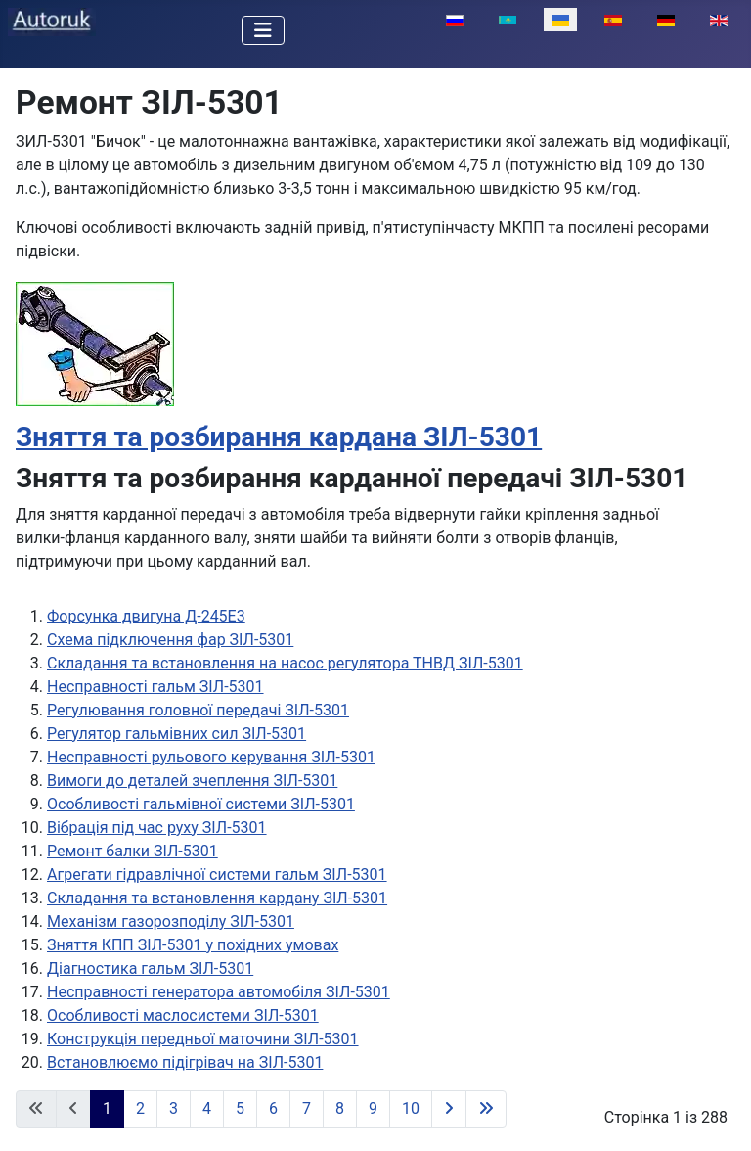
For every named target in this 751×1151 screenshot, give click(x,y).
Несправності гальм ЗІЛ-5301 (155, 686)
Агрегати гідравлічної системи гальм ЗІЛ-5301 (217, 874)
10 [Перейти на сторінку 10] (411, 1108)
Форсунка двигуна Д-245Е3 (146, 616)
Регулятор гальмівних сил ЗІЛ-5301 (176, 733)
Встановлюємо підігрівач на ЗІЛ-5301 (185, 1062)
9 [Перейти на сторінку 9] (373, 1108)
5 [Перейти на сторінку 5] (240, 1108)
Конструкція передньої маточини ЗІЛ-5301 (203, 1039)
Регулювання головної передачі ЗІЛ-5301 (198, 710)
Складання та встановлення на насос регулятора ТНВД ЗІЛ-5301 (285, 663)
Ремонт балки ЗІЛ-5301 (132, 851)
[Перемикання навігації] (263, 30)
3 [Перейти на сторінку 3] (173, 1108)
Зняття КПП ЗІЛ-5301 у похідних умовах (192, 945)
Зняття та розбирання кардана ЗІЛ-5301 (279, 437)
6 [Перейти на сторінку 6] (273, 1108)
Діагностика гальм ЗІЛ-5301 (150, 968)
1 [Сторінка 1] (107, 1108)
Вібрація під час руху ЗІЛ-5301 (157, 827)
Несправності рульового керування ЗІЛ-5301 (211, 757)
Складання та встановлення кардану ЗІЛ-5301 (217, 898)
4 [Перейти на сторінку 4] (206, 1108)
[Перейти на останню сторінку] (486, 1109)
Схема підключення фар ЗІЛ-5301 (170, 639)
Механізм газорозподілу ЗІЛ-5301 (170, 921)
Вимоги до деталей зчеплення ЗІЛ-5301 (192, 780)
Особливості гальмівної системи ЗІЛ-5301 (201, 804)
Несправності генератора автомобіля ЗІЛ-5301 (218, 992)
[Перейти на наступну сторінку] (448, 1109)
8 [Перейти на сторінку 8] (339, 1108)
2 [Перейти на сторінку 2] (140, 1108)
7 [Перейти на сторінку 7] (306, 1108)
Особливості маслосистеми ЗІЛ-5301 (183, 1015)
